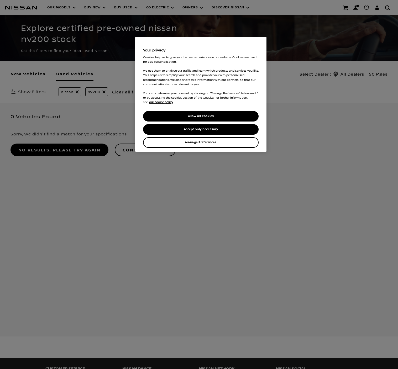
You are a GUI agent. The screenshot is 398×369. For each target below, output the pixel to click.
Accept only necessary (201, 129)
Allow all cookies (201, 116)
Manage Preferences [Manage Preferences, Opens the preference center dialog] (200, 142)
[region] (200, 94)
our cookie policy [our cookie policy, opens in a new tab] (161, 102)
